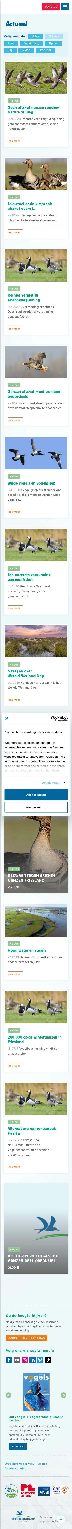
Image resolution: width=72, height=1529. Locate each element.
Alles (35, 36)
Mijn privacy (26, 1463)
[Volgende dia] (63, 1424)
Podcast (45, 50)
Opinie (53, 43)
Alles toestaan (36, 794)
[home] (19, 7)
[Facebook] (9, 1360)
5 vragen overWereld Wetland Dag (26, 673)
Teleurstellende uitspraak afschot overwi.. (30, 206)
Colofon (42, 1463)
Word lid (17, 1446)
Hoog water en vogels (27, 950)
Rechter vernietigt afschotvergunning (24, 297)
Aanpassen (36, 807)
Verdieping (31, 43)
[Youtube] (17, 1360)
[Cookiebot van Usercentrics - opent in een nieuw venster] (51, 718)
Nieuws (54, 36)
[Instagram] (25, 1360)
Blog (11, 43)
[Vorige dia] (8, 1424)
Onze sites (11, 1463)
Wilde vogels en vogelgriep (31, 483)
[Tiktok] (48, 1360)
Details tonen (51, 782)
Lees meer (14, 141)
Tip (10, 50)
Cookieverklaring (15, 1468)
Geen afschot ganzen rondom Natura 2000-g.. (33, 110)
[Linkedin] (32, 1360)
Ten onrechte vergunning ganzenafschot (29, 577)
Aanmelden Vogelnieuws (26, 1338)
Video (26, 50)
